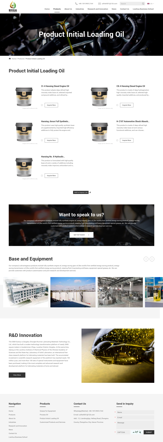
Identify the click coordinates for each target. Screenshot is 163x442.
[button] (146, 259)
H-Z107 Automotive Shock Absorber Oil (133, 121)
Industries (80, 9)
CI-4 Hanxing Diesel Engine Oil (55, 86)
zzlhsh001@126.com (109, 4)
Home (47, 9)
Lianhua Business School (143, 9)
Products (57, 9)
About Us (68, 9)
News (114, 9)
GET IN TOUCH (81, 235)
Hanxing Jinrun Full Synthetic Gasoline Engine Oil (54, 121)
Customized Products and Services (52, 422)
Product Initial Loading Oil (35, 59)
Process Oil (44, 415)
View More (17, 375)
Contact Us (124, 9)
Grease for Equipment (48, 411)
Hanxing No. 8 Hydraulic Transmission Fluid (52, 156)
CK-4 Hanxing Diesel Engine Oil (131, 86)
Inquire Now (51, 105)
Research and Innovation (98, 9)
